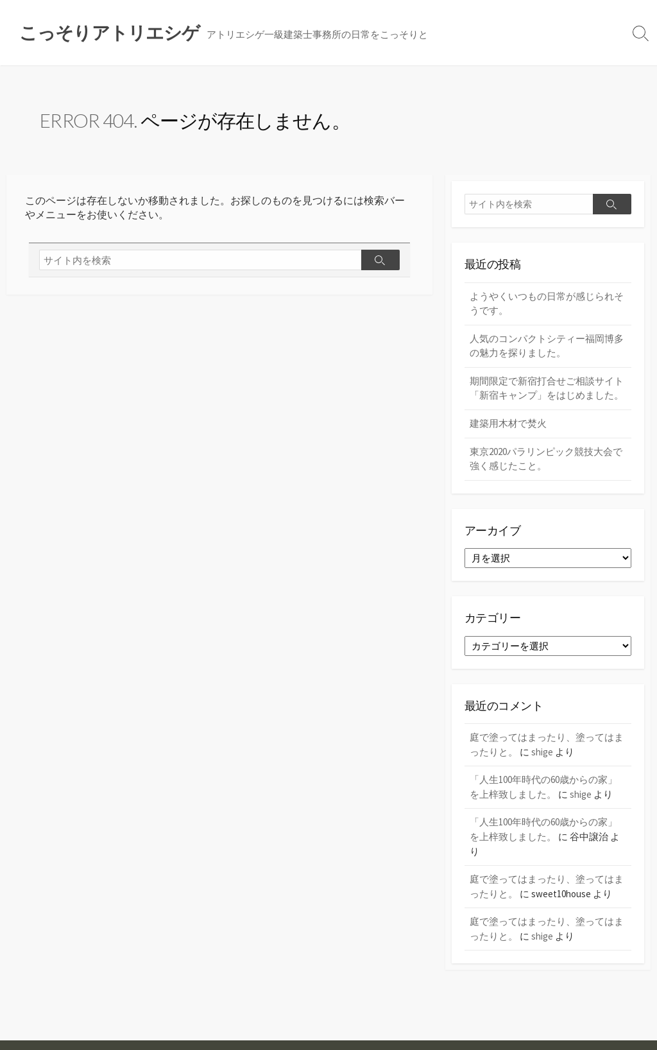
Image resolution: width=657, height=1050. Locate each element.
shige (542, 752)
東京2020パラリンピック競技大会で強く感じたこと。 (546, 458)
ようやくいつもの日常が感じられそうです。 (547, 303)
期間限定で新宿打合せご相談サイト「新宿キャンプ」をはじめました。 (547, 388)
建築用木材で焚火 (508, 423)
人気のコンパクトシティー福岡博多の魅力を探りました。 (547, 345)
